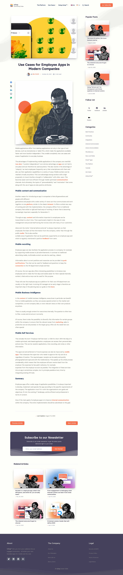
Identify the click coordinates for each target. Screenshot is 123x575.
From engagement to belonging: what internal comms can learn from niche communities (59, 492)
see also (19, 164)
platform (29, 204)
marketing (59, 322)
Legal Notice (92, 561)
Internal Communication (92, 144)
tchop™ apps (89, 160)
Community (89, 136)
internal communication (60, 400)
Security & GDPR (93, 549)
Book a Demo (51, 561)
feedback (45, 238)
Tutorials (88, 168)
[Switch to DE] (78, 5)
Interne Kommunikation (92, 148)
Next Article (72, 423)
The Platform (41, 5)
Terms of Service (93, 557)
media (22, 233)
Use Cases (51, 5)
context (23, 298)
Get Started (59, 449)
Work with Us (51, 557)
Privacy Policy (93, 553)
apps (60, 164)
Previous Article (17, 423)
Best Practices (90, 132)
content (29, 217)
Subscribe (106, 5)
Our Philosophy (52, 553)
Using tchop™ (62, 5)
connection (19, 266)
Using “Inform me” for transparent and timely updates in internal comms (96, 89)
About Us (50, 549)
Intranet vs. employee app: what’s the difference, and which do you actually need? (27, 492)
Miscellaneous (89, 152)
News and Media (90, 156)
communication (62, 180)
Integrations (89, 140)
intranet (50, 204)
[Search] (85, 5)
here (52, 287)
